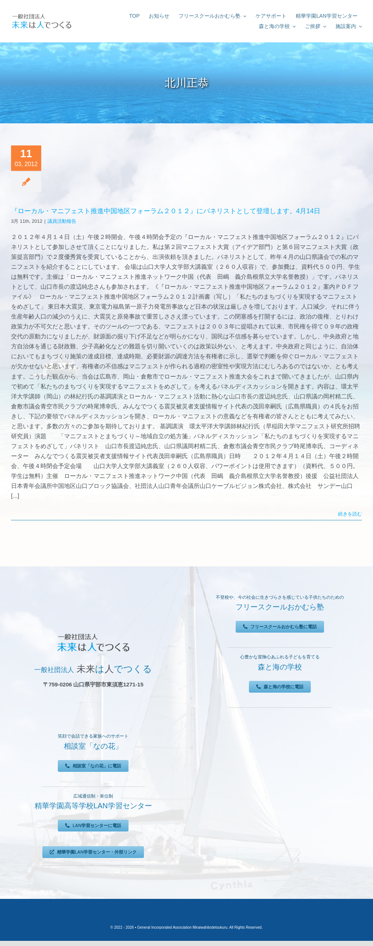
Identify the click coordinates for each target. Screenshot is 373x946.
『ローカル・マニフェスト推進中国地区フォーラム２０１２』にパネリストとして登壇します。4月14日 (165, 211)
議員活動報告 (61, 221)
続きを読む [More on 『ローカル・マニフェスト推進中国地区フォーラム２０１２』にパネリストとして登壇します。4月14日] (350, 514)
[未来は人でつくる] (41, 14)
